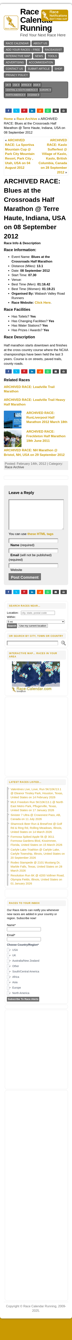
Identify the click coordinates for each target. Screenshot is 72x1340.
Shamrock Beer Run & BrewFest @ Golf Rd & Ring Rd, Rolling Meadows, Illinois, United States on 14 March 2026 (36, 833)
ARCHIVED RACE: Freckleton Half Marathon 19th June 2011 (45, 436)
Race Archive (27, 119)
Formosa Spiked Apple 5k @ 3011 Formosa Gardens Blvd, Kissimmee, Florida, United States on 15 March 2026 (36, 846)
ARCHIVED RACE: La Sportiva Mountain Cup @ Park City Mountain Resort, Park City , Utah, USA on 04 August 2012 (20, 154)
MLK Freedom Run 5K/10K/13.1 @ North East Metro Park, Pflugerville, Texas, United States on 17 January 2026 (37, 812)
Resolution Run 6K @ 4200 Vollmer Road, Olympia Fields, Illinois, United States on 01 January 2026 (37, 885)
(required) (22, 551)
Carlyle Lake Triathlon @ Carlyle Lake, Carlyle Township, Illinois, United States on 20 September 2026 (38, 859)
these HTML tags (40, 540)
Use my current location (32, 631)
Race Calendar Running (37, 20)
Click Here (43, 302)
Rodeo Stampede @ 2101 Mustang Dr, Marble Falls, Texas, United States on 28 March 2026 (36, 872)
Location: (13, 618)
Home (8, 119)
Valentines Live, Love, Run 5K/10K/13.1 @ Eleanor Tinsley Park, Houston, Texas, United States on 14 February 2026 (37, 799)
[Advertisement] (36, 742)
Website (16, 576)
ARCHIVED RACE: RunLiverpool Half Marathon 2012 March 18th (46, 417)
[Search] (32, 649)
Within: (11, 622)
